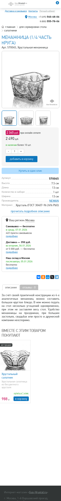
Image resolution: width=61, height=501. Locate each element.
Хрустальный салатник (10, 375)
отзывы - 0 (29, 287)
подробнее (12, 236)
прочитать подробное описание (30, 211)
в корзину (21, 399)
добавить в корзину (21, 159)
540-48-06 (49, 16)
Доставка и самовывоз (16, 11)
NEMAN (54, 201)
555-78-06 (49, 21)
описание (11, 287)
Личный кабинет (47, 11)
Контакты (33, 11)
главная (10, 27)
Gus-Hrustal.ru (38, 492)
